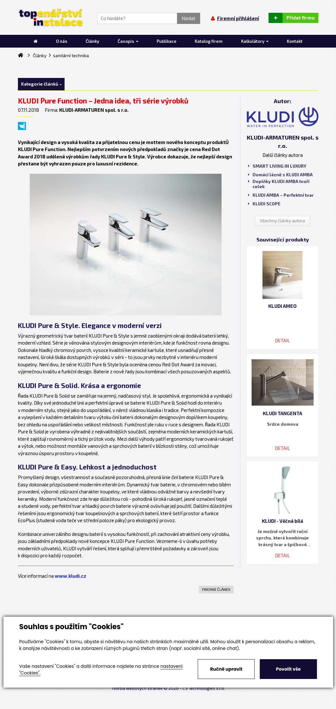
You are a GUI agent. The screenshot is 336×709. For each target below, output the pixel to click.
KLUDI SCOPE (264, 203)
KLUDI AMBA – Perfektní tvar (281, 195)
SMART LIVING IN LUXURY (277, 166)
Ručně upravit (226, 669)
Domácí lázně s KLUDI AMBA (280, 174)
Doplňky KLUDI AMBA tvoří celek (278, 184)
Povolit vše (288, 669)
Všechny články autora (282, 220)
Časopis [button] (128, 41)
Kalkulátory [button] (255, 41)
